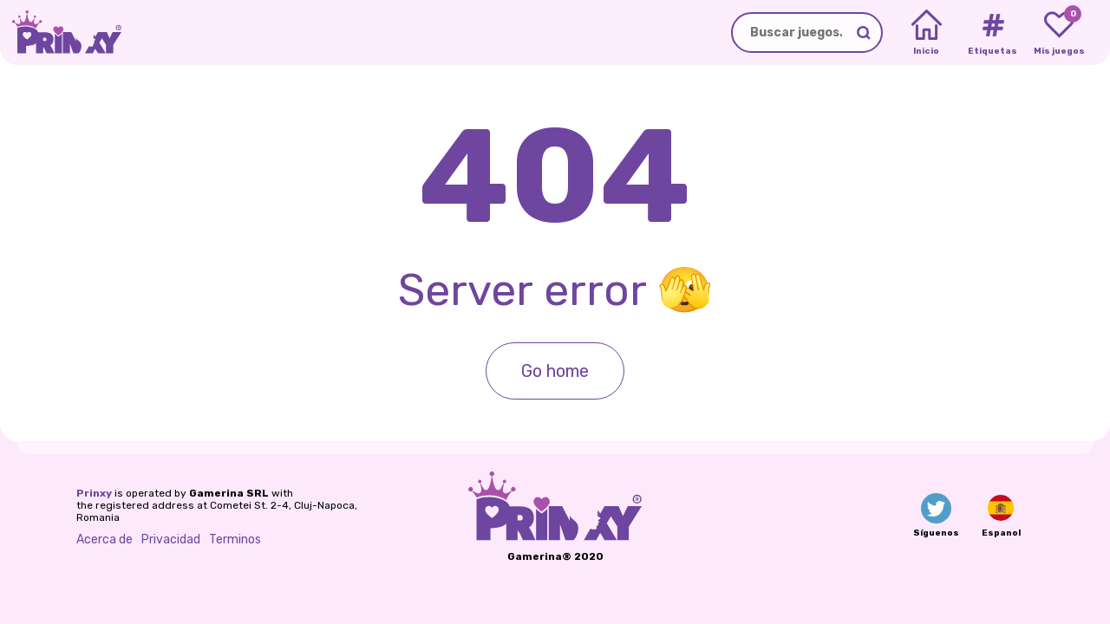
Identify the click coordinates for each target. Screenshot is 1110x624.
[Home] (926, 33)
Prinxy (94, 493)
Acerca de (104, 539)
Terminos (235, 539)
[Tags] (992, 33)
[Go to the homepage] (60, 32)
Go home (555, 371)
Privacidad (170, 539)
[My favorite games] (1059, 33)
